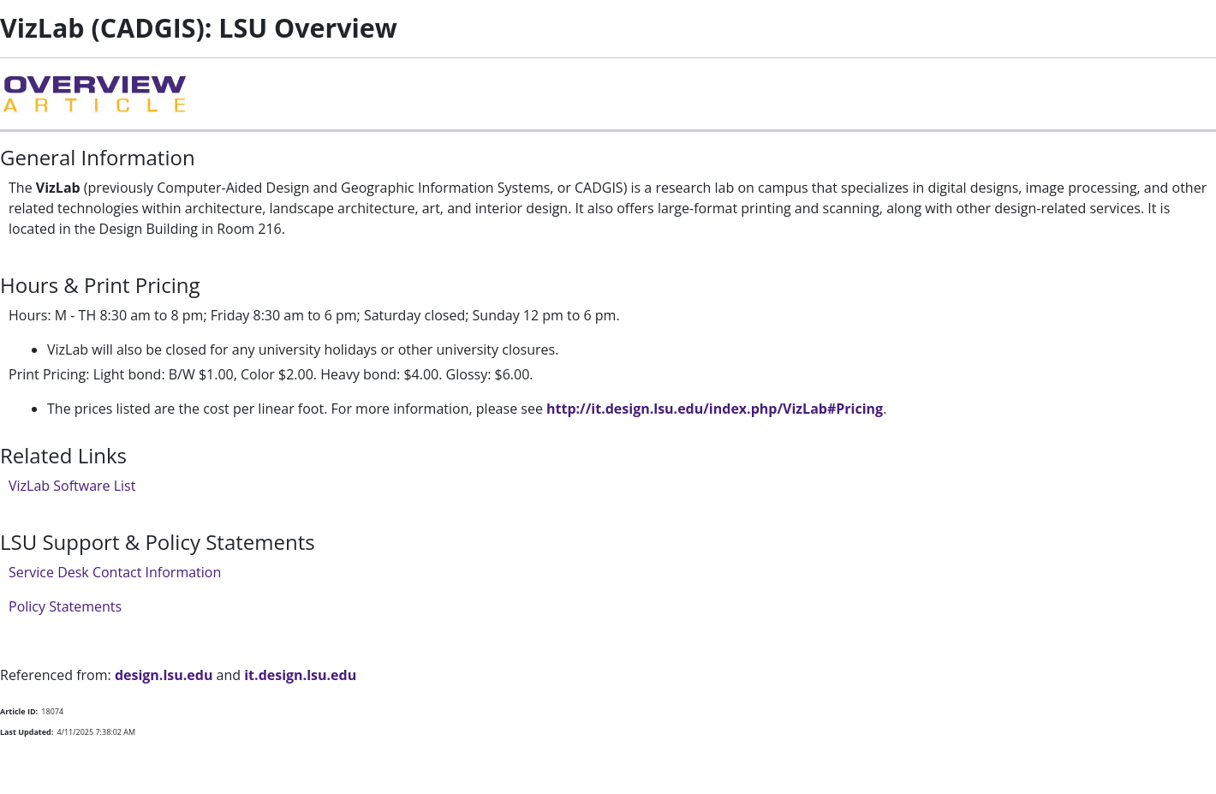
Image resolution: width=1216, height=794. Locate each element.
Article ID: (19, 711)
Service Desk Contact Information (115, 572)
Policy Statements (65, 606)
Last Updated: (26, 731)
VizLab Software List (72, 485)
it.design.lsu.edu (300, 675)
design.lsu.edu (164, 675)
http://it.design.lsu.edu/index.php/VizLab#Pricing (714, 408)
